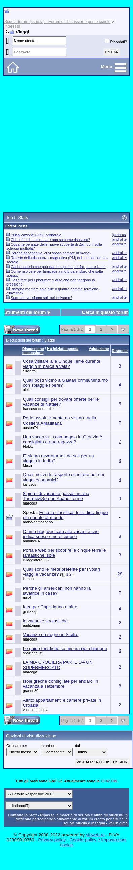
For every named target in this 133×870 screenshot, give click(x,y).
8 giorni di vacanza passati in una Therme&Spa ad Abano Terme (56, 496)
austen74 (30, 428)
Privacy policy (51, 839)
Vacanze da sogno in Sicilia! (51, 634)
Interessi (12, 26)
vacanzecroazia (35, 710)
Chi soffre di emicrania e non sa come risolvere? (50, 240)
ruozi (27, 598)
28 (119, 573)
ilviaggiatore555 (36, 560)
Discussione (33, 349)
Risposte (120, 351)
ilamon (28, 579)
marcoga (30, 503)
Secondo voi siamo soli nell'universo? (41, 298)
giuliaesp (30, 611)
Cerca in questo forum (105, 312)
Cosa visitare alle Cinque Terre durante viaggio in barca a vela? (61, 364)
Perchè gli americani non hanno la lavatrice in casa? (57, 591)
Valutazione (99, 349)
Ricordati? (116, 42)
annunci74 (31, 541)
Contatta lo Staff (22, 815)
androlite (119, 239)
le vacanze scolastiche (45, 620)
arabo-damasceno (38, 522)
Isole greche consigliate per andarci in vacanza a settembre (60, 684)
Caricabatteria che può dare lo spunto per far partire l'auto (58, 267)
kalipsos (29, 484)
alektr (27, 390)
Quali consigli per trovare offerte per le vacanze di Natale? (61, 402)
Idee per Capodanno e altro (50, 606)
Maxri (27, 465)
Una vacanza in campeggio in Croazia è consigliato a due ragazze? (62, 439)
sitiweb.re (95, 834)
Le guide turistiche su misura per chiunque (65, 648)
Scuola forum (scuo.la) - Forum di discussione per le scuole (57, 21)
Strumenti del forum (25, 312)
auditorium (31, 625)
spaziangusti (33, 653)
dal (77, 746)
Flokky (28, 446)
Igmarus (119, 235)
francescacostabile (38, 409)
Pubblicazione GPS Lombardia (36, 235)
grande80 (31, 691)
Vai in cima (118, 823)
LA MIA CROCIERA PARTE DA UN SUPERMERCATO (58, 665)
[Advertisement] (65, 144)
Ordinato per (16, 746)
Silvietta (29, 371)
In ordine (48, 746)
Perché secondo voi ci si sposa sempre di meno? (51, 253)
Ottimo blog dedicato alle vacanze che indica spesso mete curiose (61, 534)
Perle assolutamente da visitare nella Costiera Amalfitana (59, 420)
